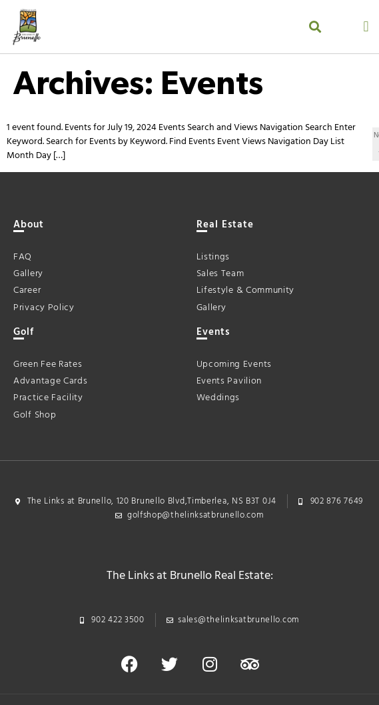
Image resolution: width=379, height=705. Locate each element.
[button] (315, 27)
